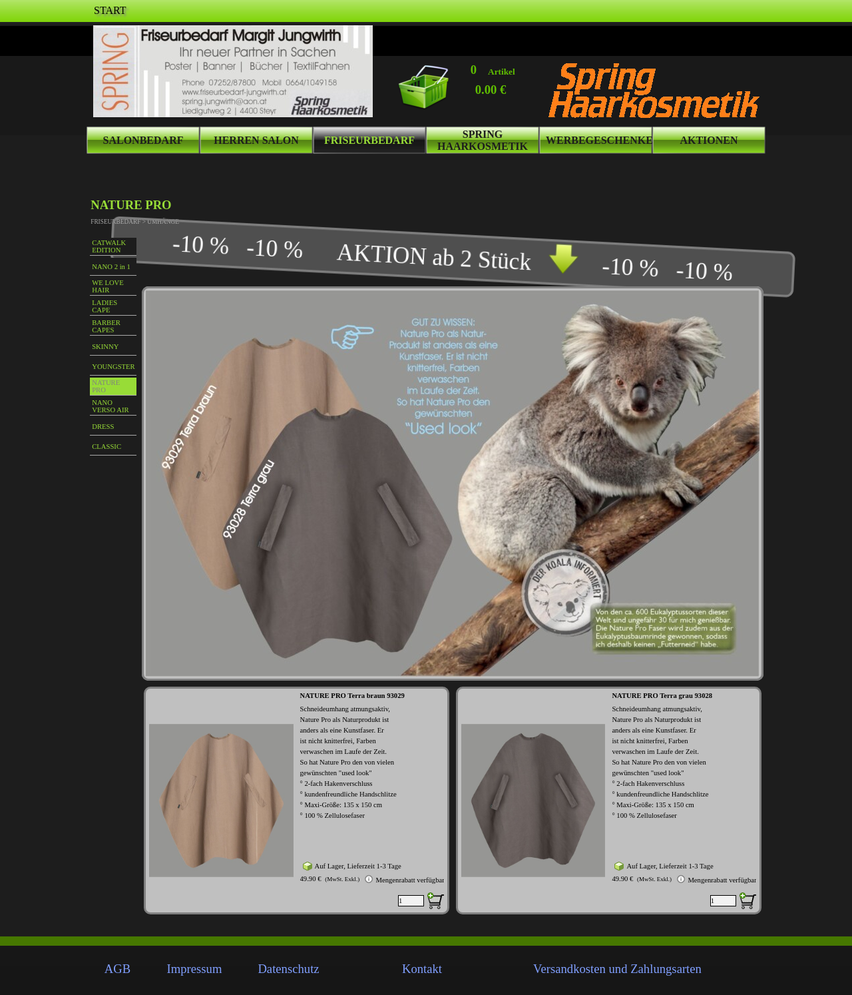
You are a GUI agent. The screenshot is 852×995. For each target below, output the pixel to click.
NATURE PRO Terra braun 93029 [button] (352, 695)
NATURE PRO (106, 386)
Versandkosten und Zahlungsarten (617, 969)
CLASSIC (106, 446)
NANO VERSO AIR (110, 406)
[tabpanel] (452, 257)
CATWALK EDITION (109, 246)
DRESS (103, 426)
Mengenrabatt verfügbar (404, 879)
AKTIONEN (709, 140)
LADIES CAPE (104, 306)
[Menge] (411, 900)
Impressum (194, 969)
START (110, 10)
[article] (296, 800)
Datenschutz (288, 969)
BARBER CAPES (106, 326)
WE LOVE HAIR (108, 286)
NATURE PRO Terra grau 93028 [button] (662, 695)
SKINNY (105, 346)
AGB (117, 969)
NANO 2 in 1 (111, 266)
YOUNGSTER (113, 366)
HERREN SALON (256, 140)
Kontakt (422, 969)
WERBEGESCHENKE (599, 140)
